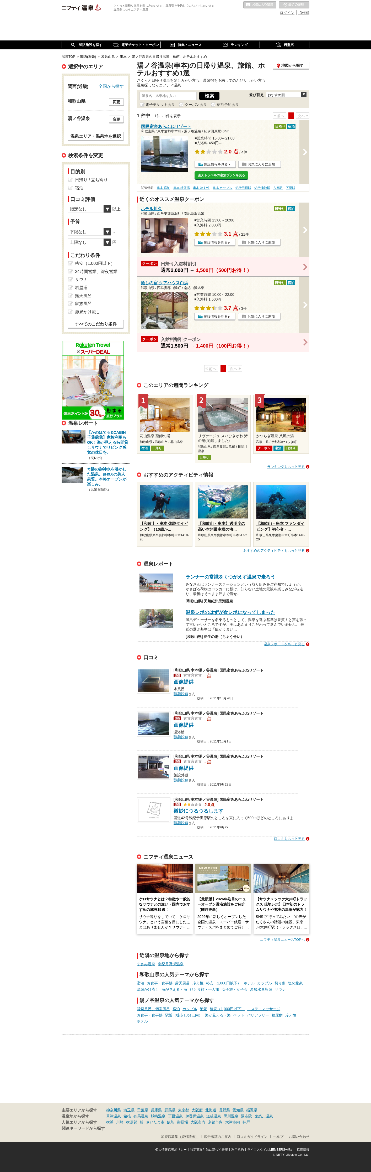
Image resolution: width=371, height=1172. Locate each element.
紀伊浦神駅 (262, 188)
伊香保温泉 (194, 1116)
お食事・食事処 (160, 983)
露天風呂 (182, 983)
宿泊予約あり (228, 104)
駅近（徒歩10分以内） (183, 1015)
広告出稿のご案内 (217, 1137)
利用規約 (237, 1150)
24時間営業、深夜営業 (96, 271)
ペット (238, 1015)
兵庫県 (156, 1110)
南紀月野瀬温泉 (171, 964)
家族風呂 (83, 303)
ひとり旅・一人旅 (204, 989)
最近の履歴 (294, 5)
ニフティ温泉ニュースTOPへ (282, 940)
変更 (116, 102)
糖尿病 (277, 1015)
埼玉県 (129, 1110)
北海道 (210, 1110)
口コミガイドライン (252, 1137)
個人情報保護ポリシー (171, 1150)
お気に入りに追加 (261, 164)
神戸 (246, 1122)
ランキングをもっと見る (286, 467)
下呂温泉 (175, 1116)
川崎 (119, 1122)
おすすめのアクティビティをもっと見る (274, 551)
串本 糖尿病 (181, 188)
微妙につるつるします (198, 811)
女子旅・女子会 (235, 989)
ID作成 (303, 13)
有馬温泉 (140, 1116)
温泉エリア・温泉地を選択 (96, 136)
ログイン (287, 13)
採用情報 (303, 1150)
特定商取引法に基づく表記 (209, 1150)
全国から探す (111, 86)
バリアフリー (258, 1015)
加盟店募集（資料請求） (179, 1137)
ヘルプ (278, 1137)
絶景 (203, 1009)
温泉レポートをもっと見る (284, 644)
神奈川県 (113, 1110)
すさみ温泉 (146, 964)
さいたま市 (155, 1122)
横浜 (110, 1122)
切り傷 (280, 983)
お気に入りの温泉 (259, 5)
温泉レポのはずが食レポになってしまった (230, 612)
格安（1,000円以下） (223, 983)
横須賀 (131, 1122)
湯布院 (246, 1116)
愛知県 (238, 1110)
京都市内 (215, 1122)
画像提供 (183, 682)
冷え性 (197, 983)
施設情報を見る (216, 164)
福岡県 (251, 1110)
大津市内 (232, 1122)
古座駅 (278, 188)
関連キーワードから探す (83, 1128)
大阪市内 (198, 1122)
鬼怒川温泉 (264, 1116)
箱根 (127, 1116)
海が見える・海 (174, 989)
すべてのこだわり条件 (96, 324)
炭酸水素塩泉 (261, 989)
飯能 (170, 1122)
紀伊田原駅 (243, 188)
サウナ (280, 989)
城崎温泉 (158, 1116)
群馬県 (169, 1110)
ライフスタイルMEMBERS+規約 (270, 1150)
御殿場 (182, 1122)
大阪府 (197, 1110)
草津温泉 (113, 1116)
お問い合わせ (299, 1137)
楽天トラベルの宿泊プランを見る (221, 175)
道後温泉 (213, 1116)
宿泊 (140, 983)
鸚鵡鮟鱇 (181, 693)
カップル (264, 983)
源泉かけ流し (148, 989)
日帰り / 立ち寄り (91, 180)
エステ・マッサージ (263, 1009)
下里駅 (290, 188)
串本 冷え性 (201, 188)
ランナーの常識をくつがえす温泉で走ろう (230, 577)
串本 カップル (222, 188)
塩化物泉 (295, 983)
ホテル (249, 983)
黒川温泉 (231, 1116)
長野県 (224, 1110)
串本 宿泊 (163, 188)
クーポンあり (196, 104)
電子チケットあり (160, 104)
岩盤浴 (81, 287)
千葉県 (142, 1110)
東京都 (183, 1110)
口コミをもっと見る (289, 839)
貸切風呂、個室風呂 (153, 1009)
